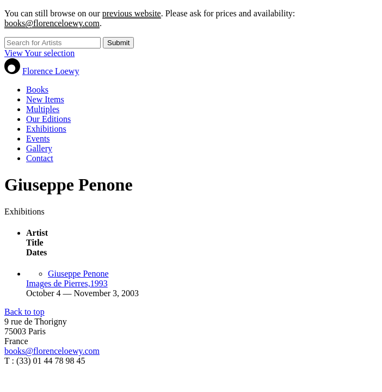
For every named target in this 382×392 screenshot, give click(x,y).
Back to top (24, 311)
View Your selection (39, 53)
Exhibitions (46, 128)
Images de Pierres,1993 (67, 283)
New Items (45, 99)
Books (37, 89)
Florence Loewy (50, 71)
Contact (39, 158)
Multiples (42, 109)
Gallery (39, 148)
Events (38, 138)
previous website (131, 13)
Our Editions (48, 119)
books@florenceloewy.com (52, 23)
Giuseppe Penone (78, 273)
